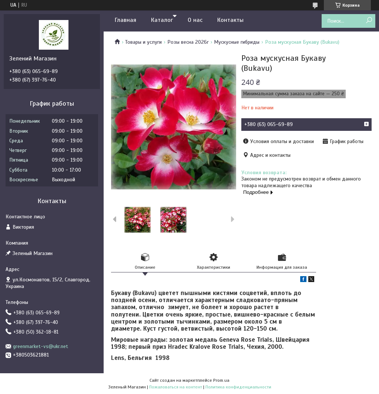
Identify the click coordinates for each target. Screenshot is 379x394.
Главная (125, 20)
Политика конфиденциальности (238, 387)
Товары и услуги (143, 42)
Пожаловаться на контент (175, 387)
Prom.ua (221, 380)
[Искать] (368, 20)
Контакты (230, 20)
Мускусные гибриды (236, 42)
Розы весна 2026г (188, 42)
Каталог (162, 20)
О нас (195, 20)
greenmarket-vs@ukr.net (40, 346)
